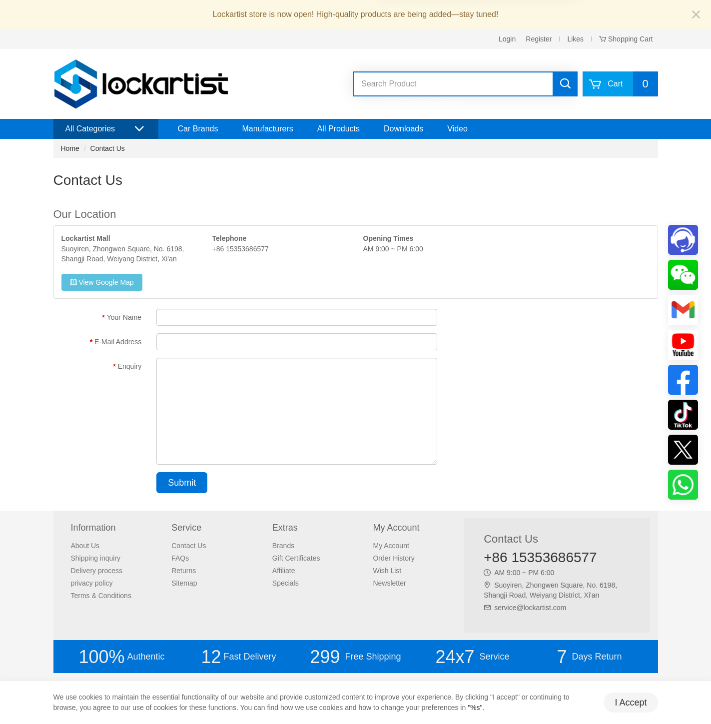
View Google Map (102, 282)
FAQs (180, 558)
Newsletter (389, 583)
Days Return (589, 657)
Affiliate (283, 571)
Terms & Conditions (101, 596)
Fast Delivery (238, 657)
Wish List (387, 571)
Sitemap (184, 583)
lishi (455, 104)
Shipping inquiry (96, 558)
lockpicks (431, 104)
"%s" (475, 708)
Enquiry (129, 366)
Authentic (121, 657)
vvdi (383, 104)
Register (539, 39)
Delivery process (96, 571)
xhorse (362, 104)
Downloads (403, 128)
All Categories (105, 129)
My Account (391, 546)
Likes (575, 39)
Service (472, 657)
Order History (393, 558)
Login (507, 39)
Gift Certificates (296, 558)
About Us (85, 546)
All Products (338, 128)
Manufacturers (267, 128)
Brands (283, 546)
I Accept (631, 703)
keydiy (403, 104)
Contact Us (107, 148)
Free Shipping (355, 657)
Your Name (124, 317)
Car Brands (198, 128)
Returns (183, 571)
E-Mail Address (117, 342)
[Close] (696, 15)
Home (70, 148)
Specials (285, 583)
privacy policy (92, 583)
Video (457, 128)
